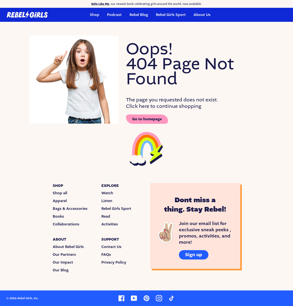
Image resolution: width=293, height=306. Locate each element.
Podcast (114, 14)
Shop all (60, 193)
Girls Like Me (100, 4)
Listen (106, 200)
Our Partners (64, 254)
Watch (107, 193)
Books (58, 216)
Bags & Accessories (70, 208)
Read (105, 216)
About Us (202, 14)
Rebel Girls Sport (171, 14)
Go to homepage (147, 119)
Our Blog (61, 270)
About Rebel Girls (68, 246)
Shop (94, 14)
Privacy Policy (113, 262)
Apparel (60, 200)
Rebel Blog (139, 14)
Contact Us (111, 246)
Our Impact (63, 262)
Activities (109, 224)
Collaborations (66, 224)
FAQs (106, 254)
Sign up (193, 254)
